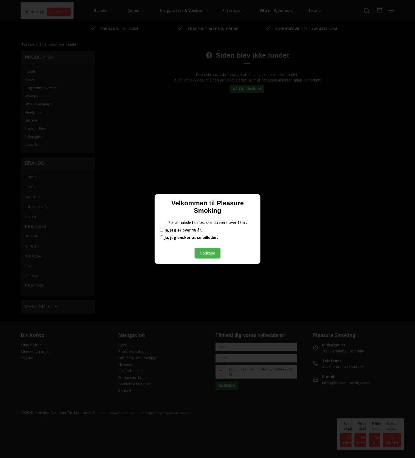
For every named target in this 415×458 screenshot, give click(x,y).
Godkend (207, 253)
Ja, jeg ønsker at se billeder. (189, 237)
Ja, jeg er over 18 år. (181, 230)
